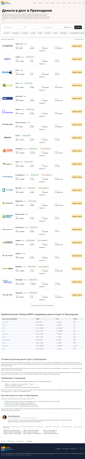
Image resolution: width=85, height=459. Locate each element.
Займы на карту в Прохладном (31, 432)
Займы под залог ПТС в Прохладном (32, 433)
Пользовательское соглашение (23, 455)
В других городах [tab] (78, 426)
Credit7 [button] (4, 325)
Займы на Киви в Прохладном (31, 430)
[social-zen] (83, 449)
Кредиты (40, 2)
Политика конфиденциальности (8, 455)
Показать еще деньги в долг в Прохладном (42, 305)
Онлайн (53, 33)
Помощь (75, 2)
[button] (42, 50)
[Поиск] (83, 2)
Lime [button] (3, 331)
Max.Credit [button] (4, 334)
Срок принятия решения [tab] (28, 426)
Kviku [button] (3, 328)
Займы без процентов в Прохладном (12, 432)
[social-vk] (77, 449)
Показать (78, 27)
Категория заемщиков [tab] (66, 426)
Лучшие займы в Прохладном (50, 433)
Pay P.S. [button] (4, 342)
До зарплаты (24, 33)
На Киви (32, 33)
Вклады (58, 2)
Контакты (72, 448)
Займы (52, 2)
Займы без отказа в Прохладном (11, 430)
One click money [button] (6, 340)
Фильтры (68, 27)
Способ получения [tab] (15, 426)
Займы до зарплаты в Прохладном (12, 433)
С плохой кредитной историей (73, 33)
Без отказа (6, 33)
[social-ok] (80, 449)
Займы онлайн (11, 441)
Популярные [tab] (6, 426)
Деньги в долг (20, 441)
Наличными (46, 33)
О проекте (58, 448)
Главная (3, 441)
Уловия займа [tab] (39, 426)
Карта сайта (65, 448)
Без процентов (15, 33)
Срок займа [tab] (56, 426)
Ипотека (47, 2)
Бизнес (64, 2)
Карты (34, 2)
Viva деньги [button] (5, 345)
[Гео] (80, 2)
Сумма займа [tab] (48, 426)
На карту (38, 33)
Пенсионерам (60, 33)
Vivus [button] (3, 348)
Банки (69, 2)
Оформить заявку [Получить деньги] (76, 46)
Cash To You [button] (5, 322)
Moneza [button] (4, 337)
